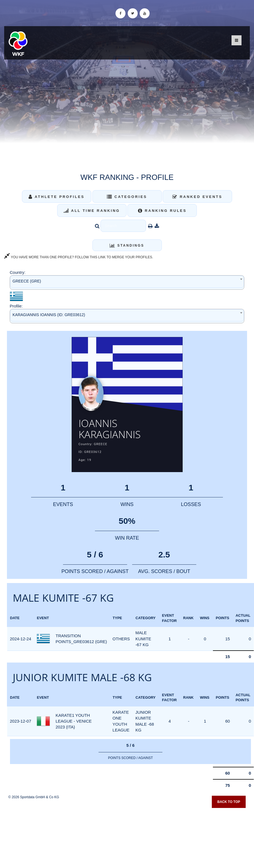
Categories (127, 197)
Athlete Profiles (56, 197)
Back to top (228, 802)
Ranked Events (197, 197)
